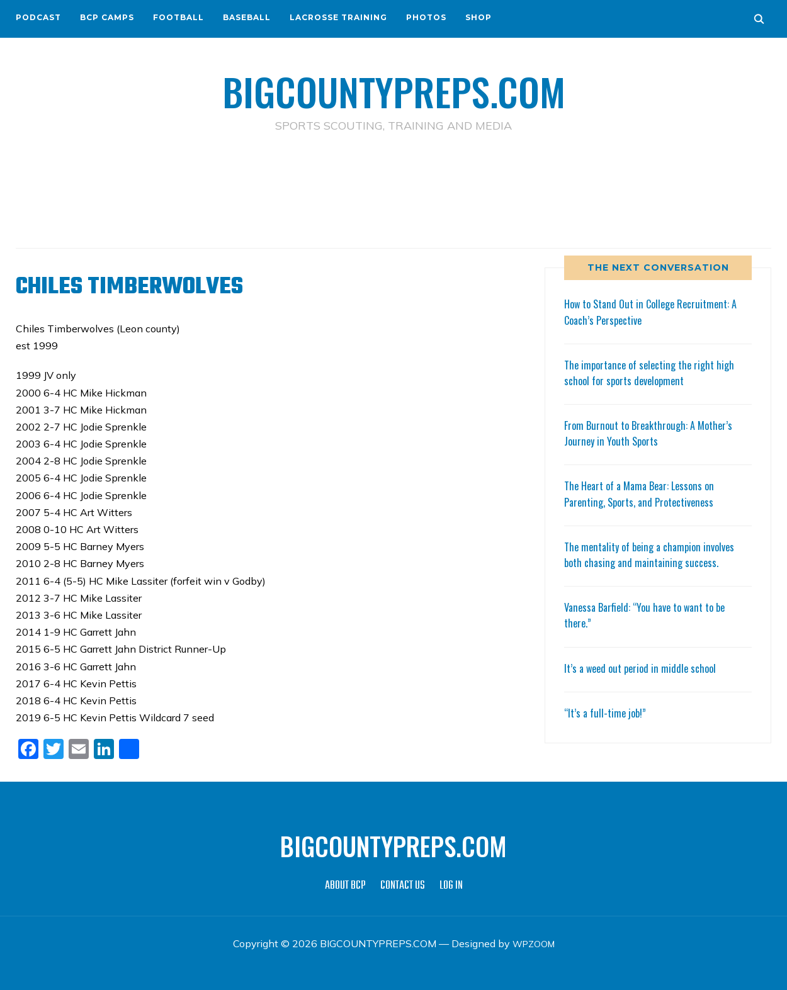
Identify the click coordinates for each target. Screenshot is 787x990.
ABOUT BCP (345, 886)
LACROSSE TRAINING (338, 17)
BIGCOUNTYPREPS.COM (393, 88)
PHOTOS (426, 17)
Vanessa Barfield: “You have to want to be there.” (651, 615)
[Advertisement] (393, 189)
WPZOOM (533, 943)
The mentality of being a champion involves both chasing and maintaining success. (655, 554)
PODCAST (38, 17)
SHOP (478, 17)
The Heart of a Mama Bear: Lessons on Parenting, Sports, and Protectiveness (645, 493)
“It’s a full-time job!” (607, 712)
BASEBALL (247, 17)
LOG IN (451, 886)
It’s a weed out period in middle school (644, 667)
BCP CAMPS (107, 17)
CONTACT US (402, 886)
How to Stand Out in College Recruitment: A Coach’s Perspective (657, 311)
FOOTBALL (178, 17)
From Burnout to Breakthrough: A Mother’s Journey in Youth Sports (654, 433)
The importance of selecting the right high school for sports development (655, 372)
